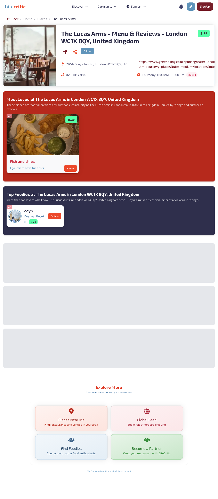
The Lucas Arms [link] (64, 19)
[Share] (75, 52)
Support (136, 6)
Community (107, 6)
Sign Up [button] (205, 6)
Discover (80, 6)
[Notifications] (181, 6)
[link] (15, 6)
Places (42, 19)
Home (27, 19)
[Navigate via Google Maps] (65, 52)
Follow (87, 51)
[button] (191, 6)
